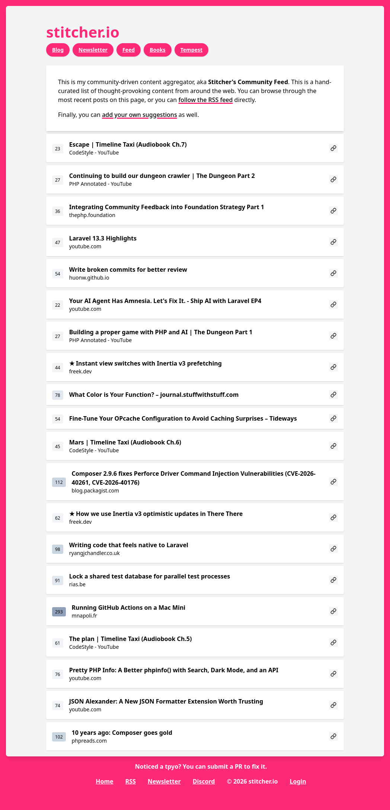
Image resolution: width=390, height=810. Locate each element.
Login (298, 781)
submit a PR (224, 766)
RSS (130, 781)
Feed (128, 49)
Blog (58, 49)
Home (104, 781)
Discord (204, 781)
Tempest (191, 49)
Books (158, 49)
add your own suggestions (139, 115)
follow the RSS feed (205, 100)
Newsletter (93, 49)
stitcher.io (82, 32)
